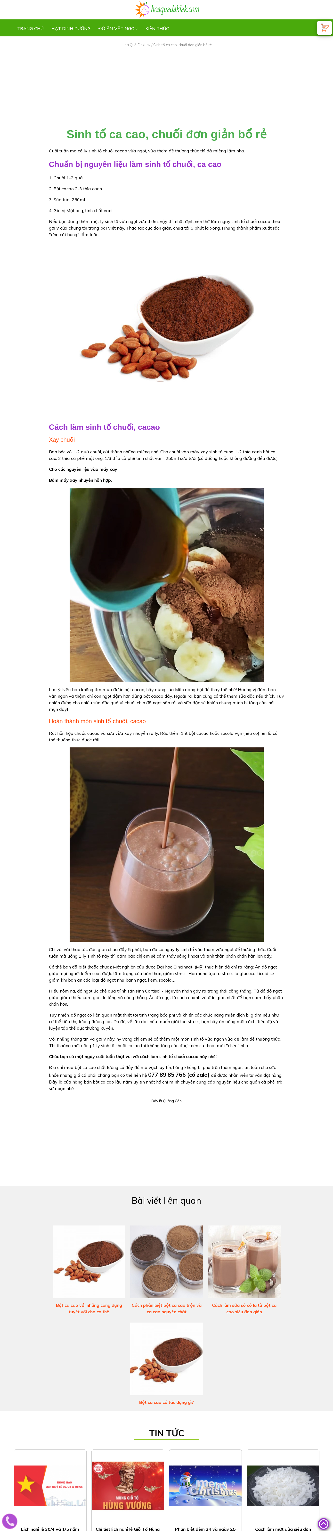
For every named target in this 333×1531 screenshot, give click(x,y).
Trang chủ (30, 28)
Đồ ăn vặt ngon (118, 28)
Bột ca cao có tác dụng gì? (166, 1402)
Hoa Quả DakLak (136, 44)
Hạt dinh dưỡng (71, 28)
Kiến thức (157, 28)
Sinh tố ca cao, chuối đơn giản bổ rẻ (182, 44)
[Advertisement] (166, 88)
